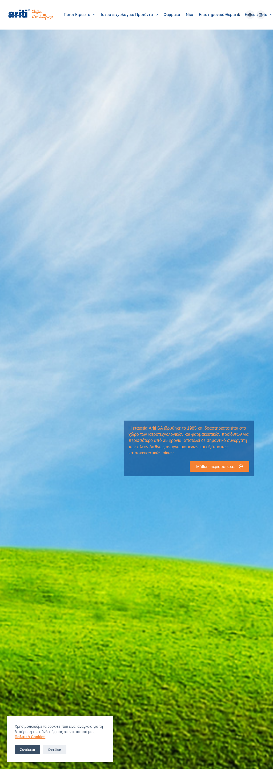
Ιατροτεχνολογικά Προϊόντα (130, 15)
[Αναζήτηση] (238, 14)
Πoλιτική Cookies (30, 737)
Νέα (189, 14)
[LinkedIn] (260, 14)
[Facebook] (250, 14)
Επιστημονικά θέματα (219, 14)
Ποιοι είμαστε (80, 15)
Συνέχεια (27, 749)
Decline (54, 749)
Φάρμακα (172, 14)
